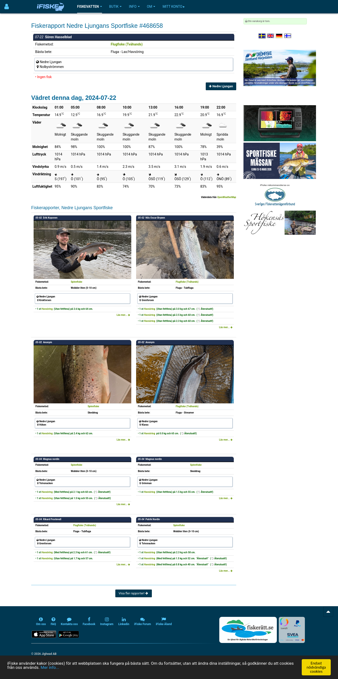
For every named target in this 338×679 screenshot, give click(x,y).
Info (134, 6)
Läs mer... (123, 315)
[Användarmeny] (6, 6)
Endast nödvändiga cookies (316, 667)
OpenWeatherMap (226, 197)
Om (151, 6)
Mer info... (50, 667)
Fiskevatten (89, 6)
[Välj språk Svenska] (262, 36)
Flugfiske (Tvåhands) (127, 44)
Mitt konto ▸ (173, 6)
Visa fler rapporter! (133, 593)
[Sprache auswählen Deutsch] (279, 36)
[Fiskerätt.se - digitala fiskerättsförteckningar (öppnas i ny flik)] (248, 630)
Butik (115, 6)
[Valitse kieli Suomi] (288, 36)
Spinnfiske (76, 281)
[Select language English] (270, 36)
